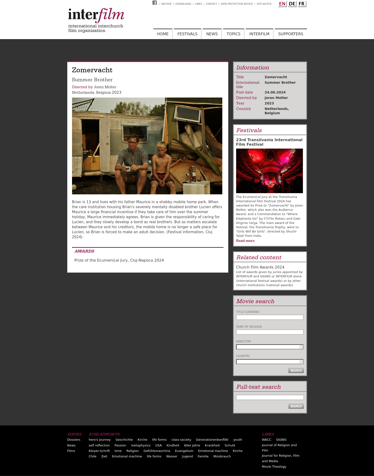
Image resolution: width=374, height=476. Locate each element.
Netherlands (83, 92)
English (282, 3)
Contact (211, 4)
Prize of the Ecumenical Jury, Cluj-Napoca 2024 (119, 260)
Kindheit (172, 445)
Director (243, 341)
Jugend (187, 456)
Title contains (248, 312)
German (291, 3)
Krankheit (212, 445)
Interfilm (259, 34)
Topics (233, 34)
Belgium (103, 92)
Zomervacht (276, 77)
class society (181, 439)
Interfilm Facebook (155, 2)
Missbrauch (222, 456)
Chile (93, 456)
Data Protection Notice (237, 4)
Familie (203, 456)
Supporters (290, 34)
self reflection (99, 445)
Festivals (187, 34)
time (118, 451)
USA (158, 445)
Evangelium (184, 451)
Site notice (264, 4)
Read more (245, 240)
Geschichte (124, 439)
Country (243, 356)
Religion (132, 451)
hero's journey (100, 439)
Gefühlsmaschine (157, 451)
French (301, 3)
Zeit (104, 456)
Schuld (230, 445)
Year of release (249, 326)
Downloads (183, 4)
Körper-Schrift (99, 451)
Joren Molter (105, 87)
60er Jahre (192, 445)
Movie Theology (274, 466)
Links (198, 4)
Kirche (142, 439)
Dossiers (73, 439)
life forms (159, 439)
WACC (266, 439)
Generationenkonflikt (212, 439)
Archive (166, 4)
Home (163, 34)
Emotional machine (213, 451)
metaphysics (141, 445)
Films (71, 451)
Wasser (171, 456)
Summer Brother (280, 82)
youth (237, 439)
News (212, 34)
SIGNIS (281, 439)
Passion (120, 445)
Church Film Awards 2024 (260, 267)
